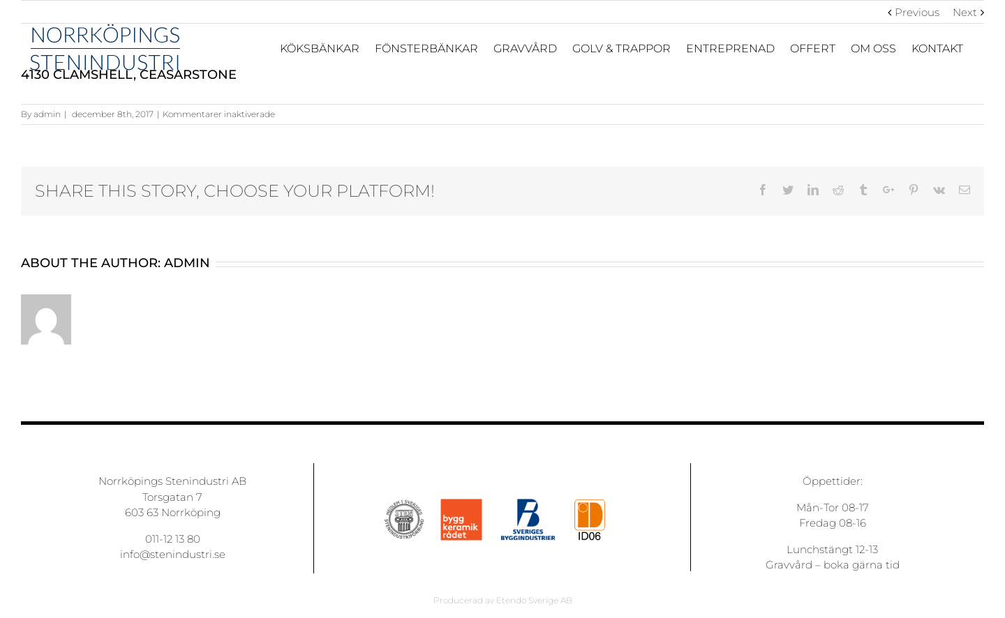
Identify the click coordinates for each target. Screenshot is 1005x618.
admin (47, 114)
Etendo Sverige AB (534, 600)
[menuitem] (327, 48)
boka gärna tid (862, 564)
